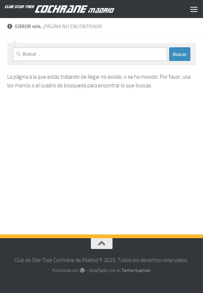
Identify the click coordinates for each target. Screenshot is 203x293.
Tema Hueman (136, 270)
